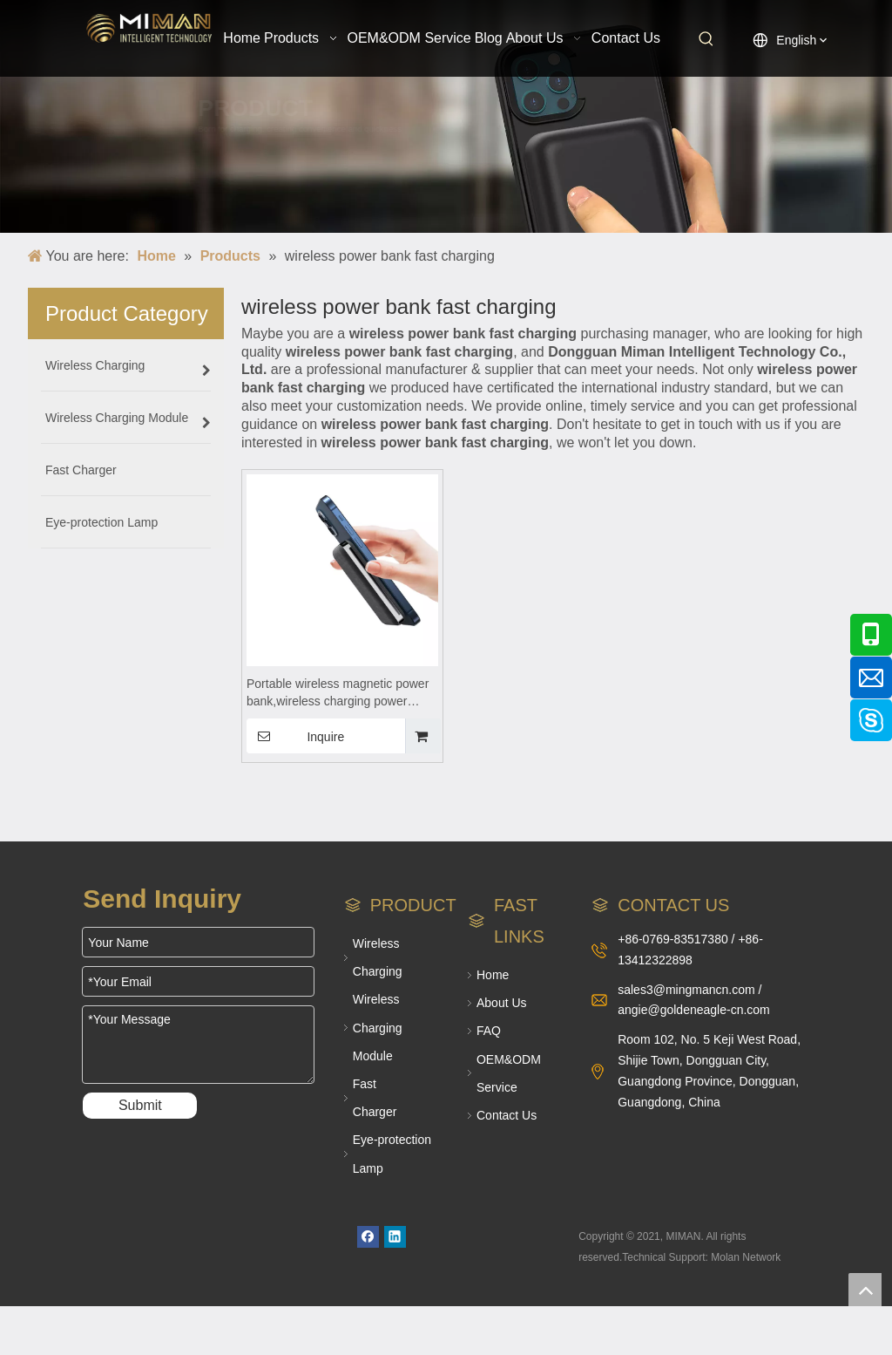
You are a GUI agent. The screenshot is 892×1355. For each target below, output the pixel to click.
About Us (501, 1003)
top (865, 1289)
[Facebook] (368, 1237)
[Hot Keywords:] (706, 39)
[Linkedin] (395, 1237)
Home (492, 975)
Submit (140, 1105)
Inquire (295, 735)
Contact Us (506, 1115)
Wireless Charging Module (377, 1027)
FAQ (488, 1031)
